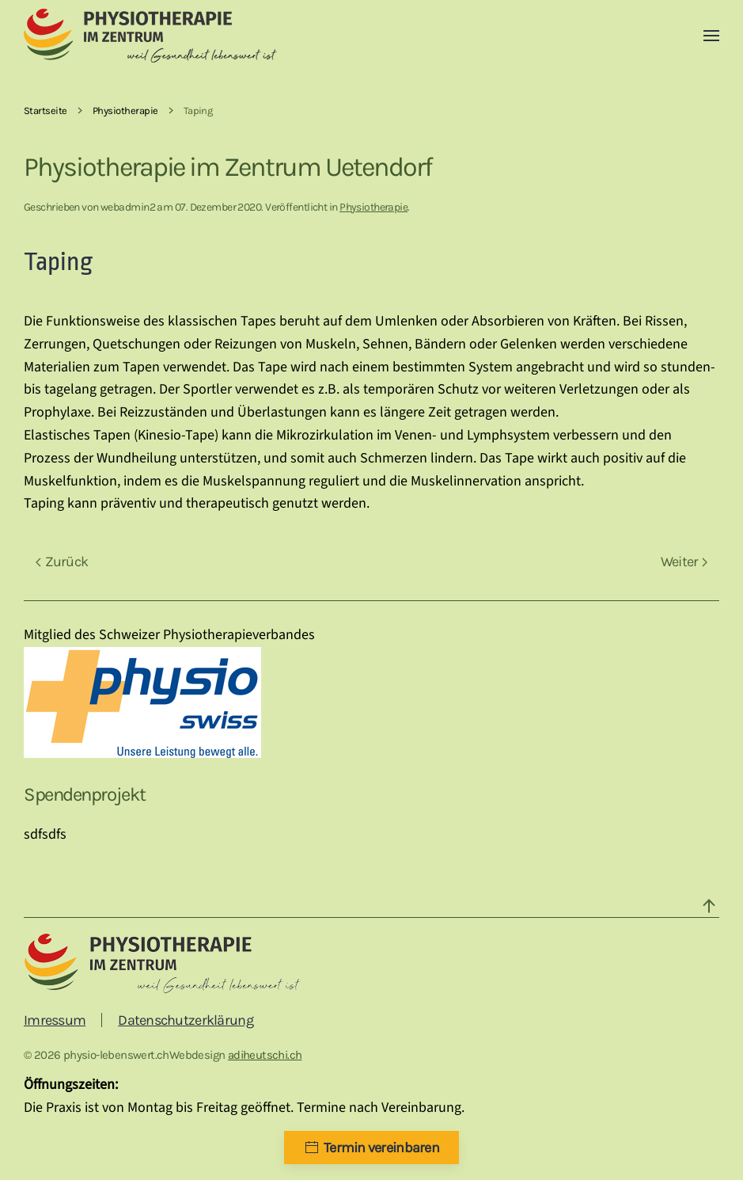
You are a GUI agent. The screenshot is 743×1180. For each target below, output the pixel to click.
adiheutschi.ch (265, 1055)
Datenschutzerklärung (185, 1020)
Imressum (54, 1020)
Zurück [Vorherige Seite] (62, 561)
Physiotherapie (373, 207)
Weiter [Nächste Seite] (684, 561)
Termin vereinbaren (371, 1147)
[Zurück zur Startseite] (150, 35)
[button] (711, 35)
